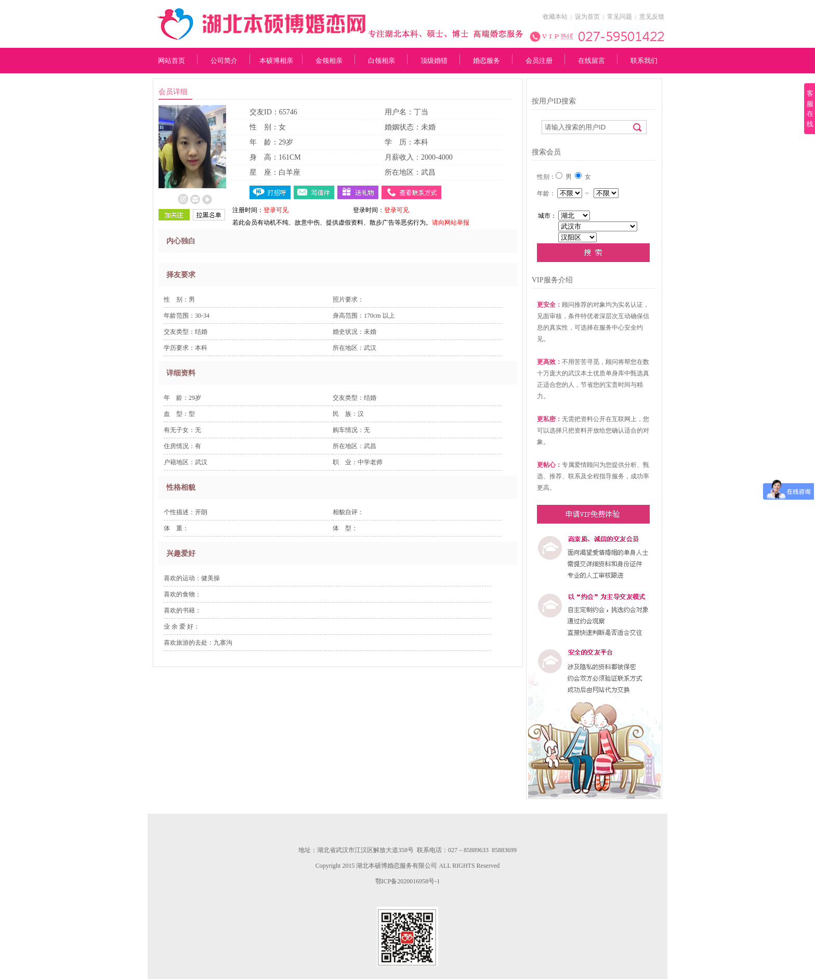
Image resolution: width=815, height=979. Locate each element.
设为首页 (587, 16)
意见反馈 (651, 16)
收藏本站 (555, 16)
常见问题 (619, 16)
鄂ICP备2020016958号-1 (407, 881)
